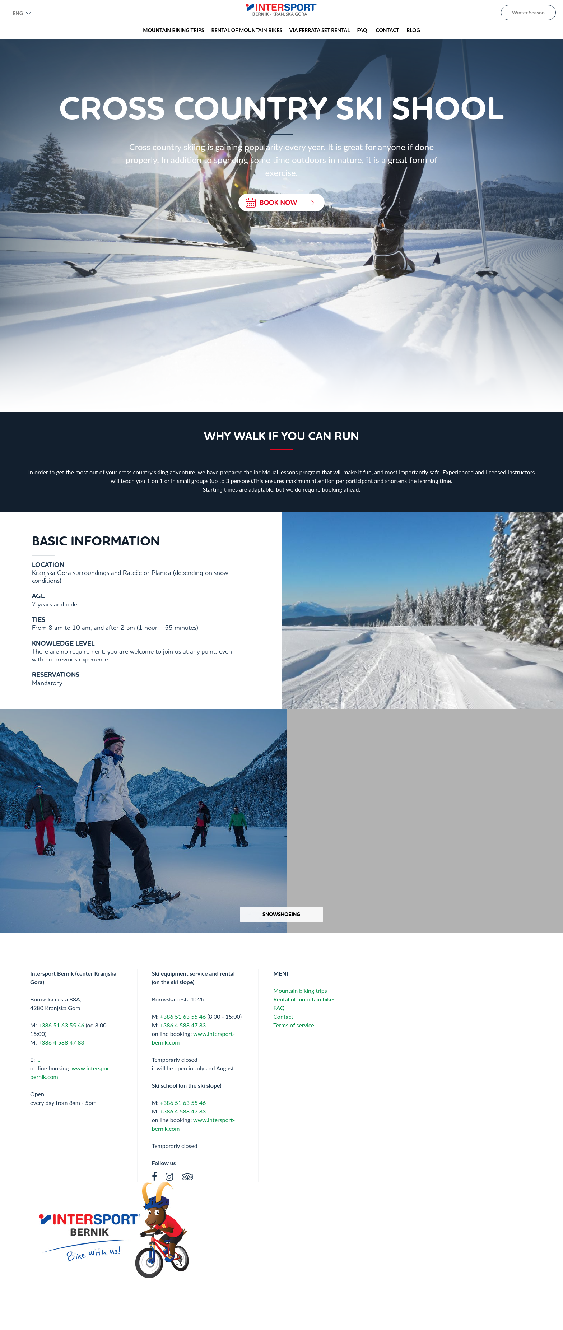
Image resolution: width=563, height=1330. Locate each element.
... (38, 1059)
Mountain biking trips (300, 990)
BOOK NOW (280, 203)
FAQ (279, 1007)
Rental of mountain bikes (304, 999)
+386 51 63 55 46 (61, 1025)
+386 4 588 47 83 (61, 1042)
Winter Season (528, 12)
